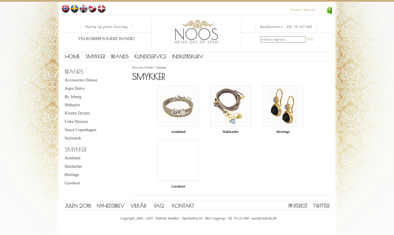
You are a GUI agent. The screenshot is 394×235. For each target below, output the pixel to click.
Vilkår (138, 206)
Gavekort (72, 183)
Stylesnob (73, 138)
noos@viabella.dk (264, 218)
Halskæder (74, 166)
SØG (311, 39)
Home (72, 57)
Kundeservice (150, 57)
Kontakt (183, 206)
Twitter (321, 206)
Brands (120, 57)
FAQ (159, 206)
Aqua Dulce (75, 88)
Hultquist (72, 104)
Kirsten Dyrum (77, 113)
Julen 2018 (78, 206)
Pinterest (297, 206)
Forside (148, 67)
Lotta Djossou (76, 121)
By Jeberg (73, 96)
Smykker (95, 57)
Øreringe (72, 174)
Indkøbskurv (187, 57)
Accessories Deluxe (81, 80)
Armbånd (72, 158)
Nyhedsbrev (110, 206)
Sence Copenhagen (80, 129)
